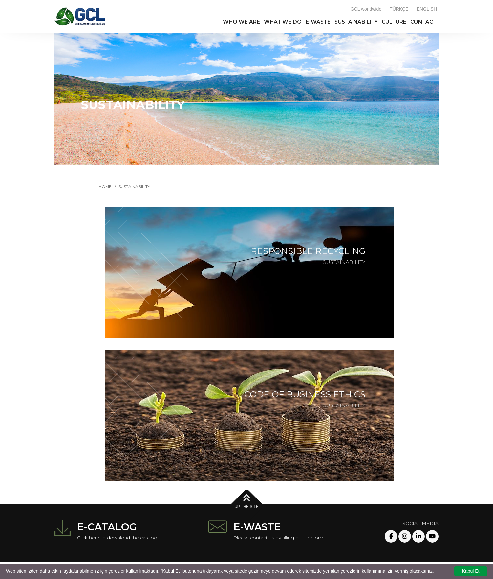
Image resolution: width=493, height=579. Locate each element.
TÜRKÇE (399, 9)
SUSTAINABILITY (356, 22)
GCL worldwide (366, 9)
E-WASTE (318, 22)
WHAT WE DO (283, 22)
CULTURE (394, 22)
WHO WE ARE (241, 22)
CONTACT (423, 22)
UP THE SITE (246, 501)
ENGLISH (427, 9)
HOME (105, 186)
